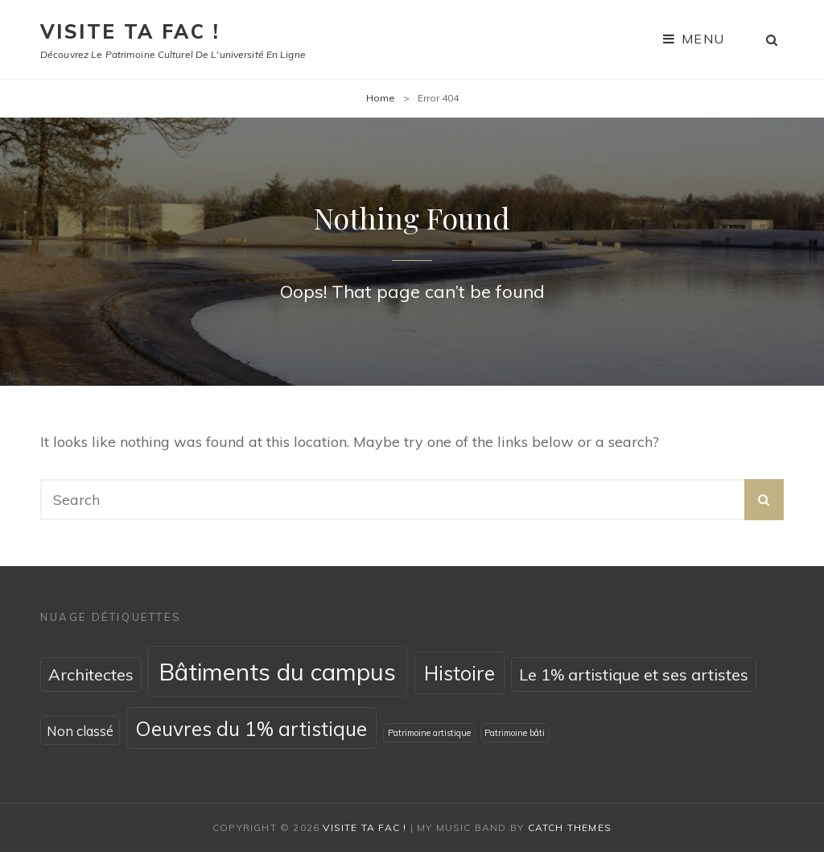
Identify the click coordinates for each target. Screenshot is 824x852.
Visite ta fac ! (130, 31)
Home (380, 98)
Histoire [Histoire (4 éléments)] (459, 672)
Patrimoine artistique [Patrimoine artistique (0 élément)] (429, 732)
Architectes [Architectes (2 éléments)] (91, 674)
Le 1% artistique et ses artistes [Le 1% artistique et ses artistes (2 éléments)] (633, 674)
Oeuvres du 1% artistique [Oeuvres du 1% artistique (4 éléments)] (251, 728)
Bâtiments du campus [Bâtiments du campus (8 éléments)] (277, 671)
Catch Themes (570, 827)
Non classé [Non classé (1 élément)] (80, 730)
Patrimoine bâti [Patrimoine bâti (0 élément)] (514, 732)
